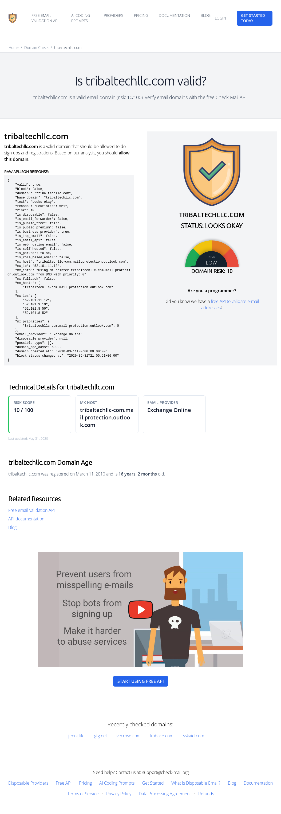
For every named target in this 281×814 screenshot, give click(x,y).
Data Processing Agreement (165, 794)
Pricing (141, 15)
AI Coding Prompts (80, 18)
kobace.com (161, 736)
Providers (113, 15)
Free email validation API (44, 18)
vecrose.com (129, 736)
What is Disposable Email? (195, 783)
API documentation (26, 519)
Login (220, 18)
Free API (64, 783)
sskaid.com (193, 736)
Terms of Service (83, 794)
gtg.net (100, 736)
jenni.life (76, 736)
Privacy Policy (118, 794)
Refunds (206, 794)
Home (14, 47)
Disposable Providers (28, 783)
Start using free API (140, 681)
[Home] (13, 18)
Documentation (174, 15)
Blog (206, 15)
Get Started (153, 783)
